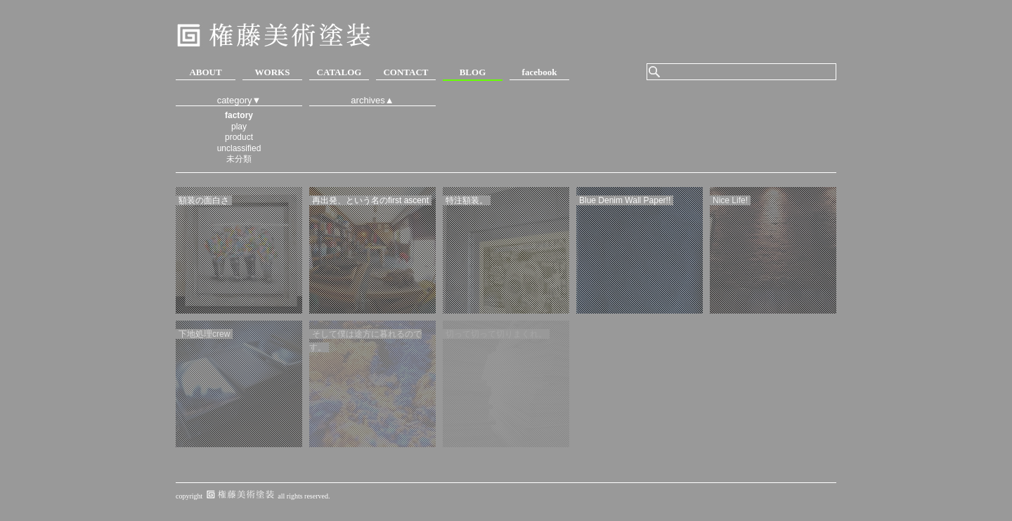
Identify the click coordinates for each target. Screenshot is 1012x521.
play (239, 126)
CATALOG (339, 72)
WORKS (272, 72)
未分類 (239, 159)
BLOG (473, 72)
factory (239, 115)
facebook (539, 72)
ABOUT (205, 72)
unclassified (239, 148)
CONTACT (405, 72)
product (239, 137)
